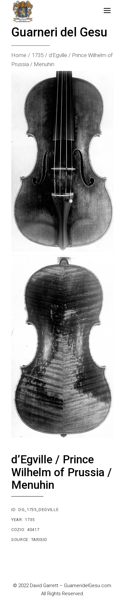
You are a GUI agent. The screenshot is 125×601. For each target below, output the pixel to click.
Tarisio (39, 539)
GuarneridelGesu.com (87, 585)
